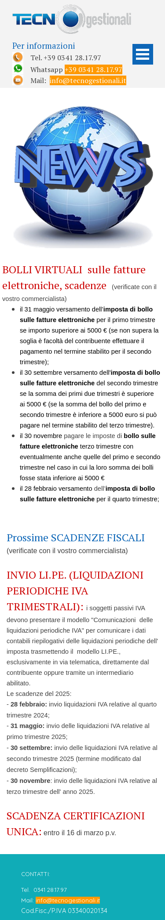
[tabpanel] (69, 63)
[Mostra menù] (142, 54)
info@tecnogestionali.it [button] (88, 80)
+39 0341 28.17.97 (93, 69)
